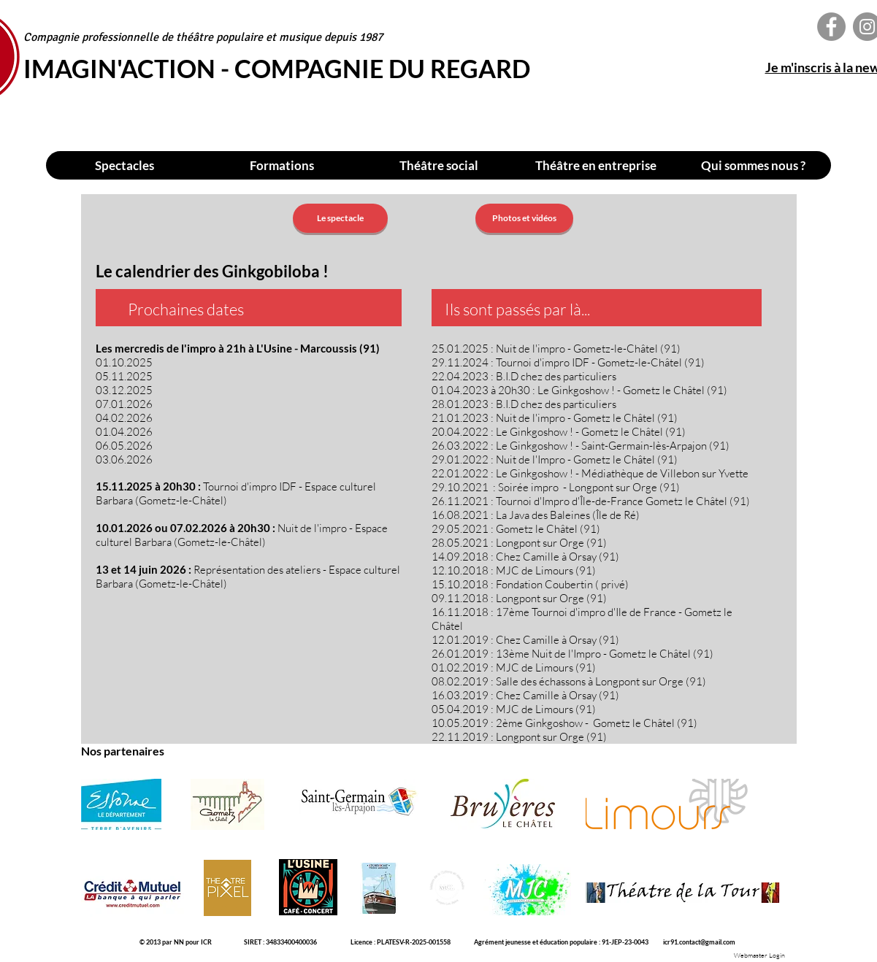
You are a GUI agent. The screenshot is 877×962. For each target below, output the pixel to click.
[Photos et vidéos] (524, 218)
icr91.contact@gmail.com (699, 942)
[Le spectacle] (340, 218)
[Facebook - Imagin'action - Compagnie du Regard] (831, 26)
